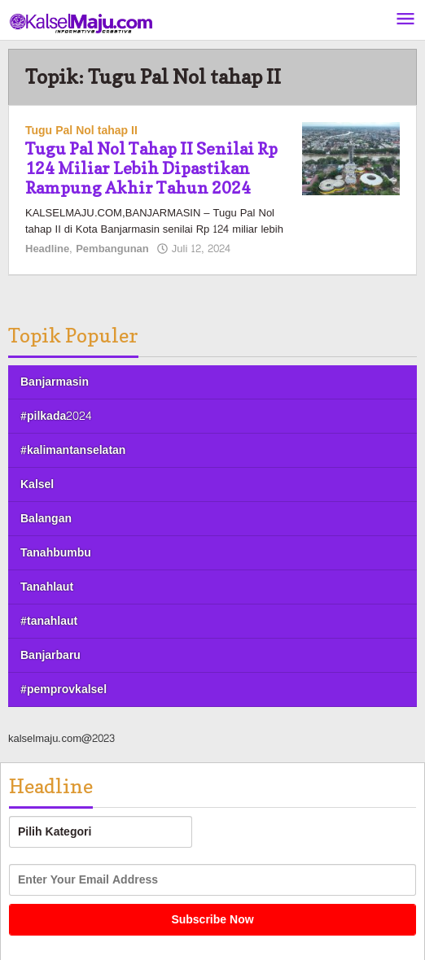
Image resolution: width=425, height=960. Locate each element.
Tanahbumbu (55, 553)
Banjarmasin (54, 382)
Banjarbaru (50, 655)
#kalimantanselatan (72, 450)
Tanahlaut (46, 587)
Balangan (46, 518)
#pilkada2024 (55, 416)
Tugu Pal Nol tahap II (81, 130)
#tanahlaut (48, 621)
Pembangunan (112, 249)
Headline (47, 249)
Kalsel (37, 484)
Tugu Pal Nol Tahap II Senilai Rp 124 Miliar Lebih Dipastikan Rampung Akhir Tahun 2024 (151, 168)
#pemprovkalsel (63, 689)
